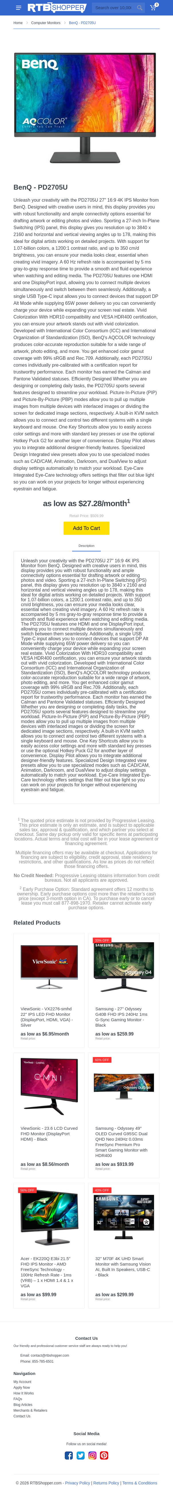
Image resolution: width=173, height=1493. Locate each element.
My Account (22, 1382)
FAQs (17, 1399)
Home (18, 23)
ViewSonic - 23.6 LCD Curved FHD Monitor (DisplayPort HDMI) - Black (49, 1134)
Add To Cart (86, 528)
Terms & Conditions (139, 1483)
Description (86, 545)
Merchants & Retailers (30, 1410)
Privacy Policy (77, 1483)
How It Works (23, 1393)
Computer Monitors (45, 23)
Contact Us (21, 1416)
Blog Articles (22, 1405)
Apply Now (21, 1388)
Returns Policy (106, 1483)
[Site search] (113, 8)
